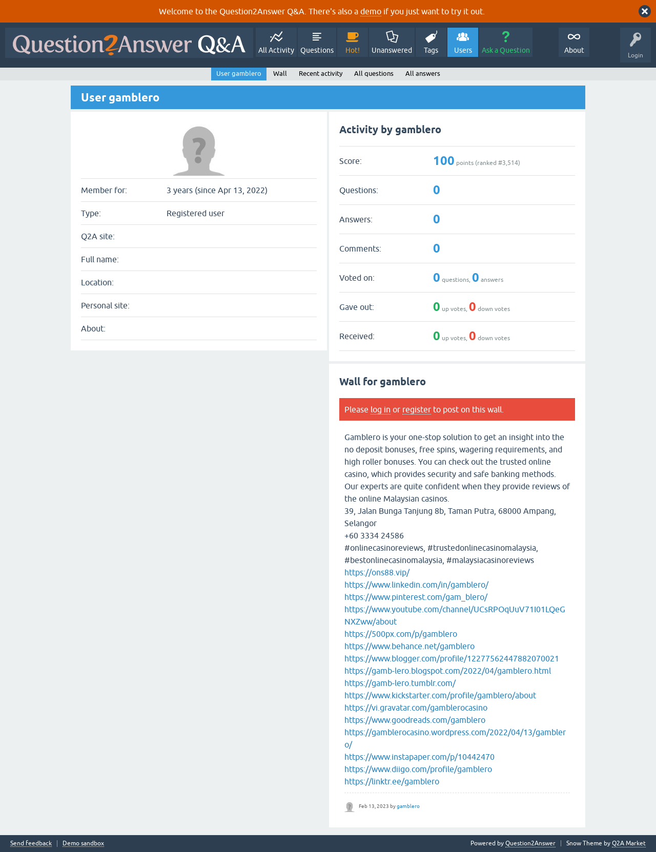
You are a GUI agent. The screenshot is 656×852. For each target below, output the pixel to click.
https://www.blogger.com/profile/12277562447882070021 (451, 658)
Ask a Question (506, 50)
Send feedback (31, 843)
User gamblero (238, 73)
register (416, 409)
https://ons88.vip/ (376, 572)
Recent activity (320, 73)
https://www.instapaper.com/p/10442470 (419, 756)
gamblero (408, 806)
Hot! (352, 50)
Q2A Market (629, 843)
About (574, 50)
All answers (422, 73)
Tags (431, 50)
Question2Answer (530, 843)
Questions (317, 50)
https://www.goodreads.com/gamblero (414, 719)
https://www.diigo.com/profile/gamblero (418, 769)
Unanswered (392, 50)
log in (381, 409)
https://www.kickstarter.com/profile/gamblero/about (440, 695)
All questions (374, 73)
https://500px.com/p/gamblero (400, 633)
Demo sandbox (83, 843)
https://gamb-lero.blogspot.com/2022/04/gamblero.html (447, 670)
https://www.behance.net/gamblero (409, 646)
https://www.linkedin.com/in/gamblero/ (416, 584)
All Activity (276, 50)
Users (463, 50)
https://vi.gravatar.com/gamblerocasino (415, 707)
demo (370, 11)
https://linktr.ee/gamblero (391, 781)
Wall (280, 73)
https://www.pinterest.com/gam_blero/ (415, 596)
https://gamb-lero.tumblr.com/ (400, 683)
